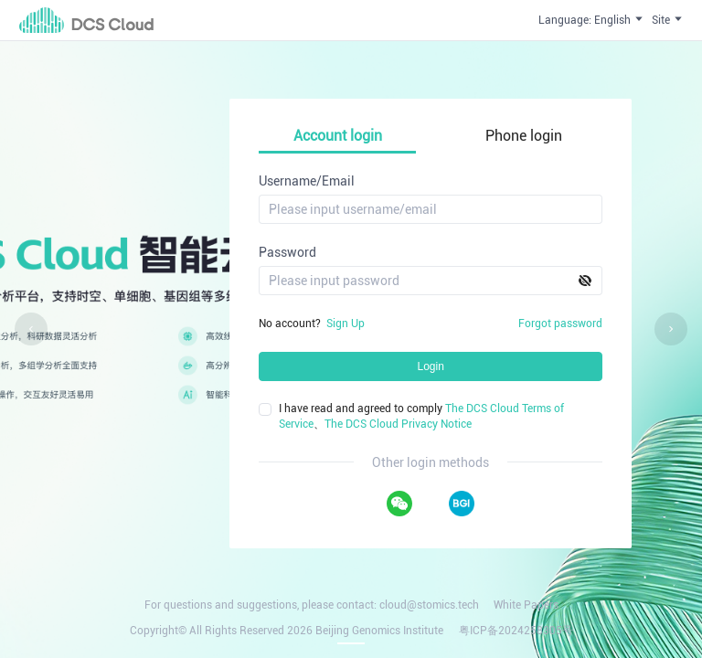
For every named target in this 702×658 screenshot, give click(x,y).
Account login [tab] (337, 135)
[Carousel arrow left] (31, 329)
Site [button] (668, 20)
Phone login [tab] (523, 135)
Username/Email (307, 181)
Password (287, 252)
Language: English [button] (591, 20)
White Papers (526, 605)
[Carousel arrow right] (670, 329)
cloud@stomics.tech (429, 605)
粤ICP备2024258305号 (516, 630)
